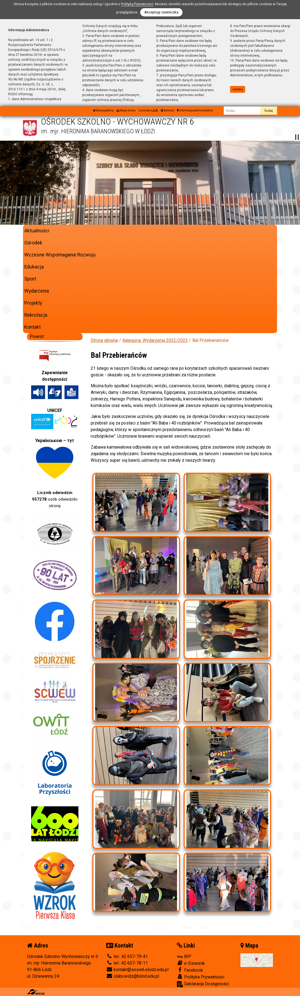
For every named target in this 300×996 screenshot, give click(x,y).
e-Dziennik (191, 963)
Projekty (33, 303)
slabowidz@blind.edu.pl (132, 976)
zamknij (238, 89)
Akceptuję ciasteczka (161, 12)
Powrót (37, 336)
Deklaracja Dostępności (203, 984)
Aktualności (36, 230)
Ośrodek (33, 243)
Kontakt (32, 327)
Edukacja (34, 267)
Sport (30, 279)
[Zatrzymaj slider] (297, 137)
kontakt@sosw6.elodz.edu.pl (137, 969)
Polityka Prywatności (200, 977)
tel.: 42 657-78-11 (127, 963)
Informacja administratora (195, 110)
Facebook (190, 970)
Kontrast (167, 110)
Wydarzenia (36, 291)
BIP (184, 956)
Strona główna (103, 110)
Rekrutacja (35, 315)
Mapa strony (126, 110)
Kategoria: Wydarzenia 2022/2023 (155, 340)
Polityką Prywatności (137, 4)
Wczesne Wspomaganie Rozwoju (60, 255)
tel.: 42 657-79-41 (127, 956)
